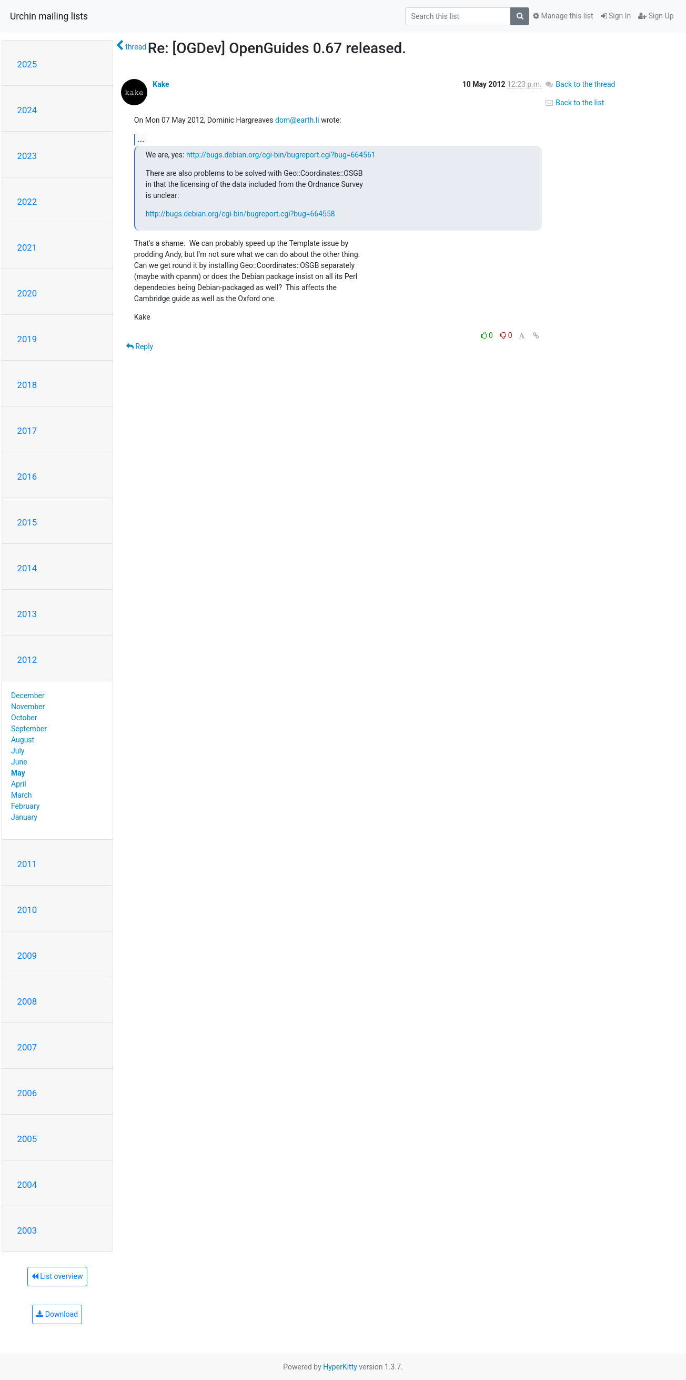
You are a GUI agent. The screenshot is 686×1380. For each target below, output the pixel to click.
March (21, 795)
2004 (27, 1184)
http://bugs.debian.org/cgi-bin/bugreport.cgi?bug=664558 (240, 214)
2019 (27, 339)
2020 (27, 293)
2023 (27, 156)
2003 (27, 1230)
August (22, 740)
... (141, 139)
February (25, 806)
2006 (27, 1093)
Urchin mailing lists (49, 16)
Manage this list (563, 16)
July (17, 751)
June (19, 762)
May (18, 773)
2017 (27, 430)
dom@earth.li (297, 120)
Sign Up (655, 16)
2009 (27, 955)
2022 (27, 201)
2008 (27, 1001)
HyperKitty (340, 1367)
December (28, 695)
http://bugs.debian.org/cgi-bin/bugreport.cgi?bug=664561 (281, 155)
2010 (27, 910)
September (29, 728)
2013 (27, 614)
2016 (27, 476)
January (24, 817)
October (24, 717)
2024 (27, 110)
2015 (27, 522)
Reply (139, 346)
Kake (161, 84)
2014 (27, 568)
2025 (27, 64)
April (18, 784)
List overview (57, 1276)
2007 (27, 1047)
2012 (27, 659)
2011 (27, 864)
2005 (27, 1139)
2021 (27, 247)
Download (57, 1314)
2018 (27, 385)
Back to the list (574, 102)
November (28, 706)
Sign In (616, 16)
